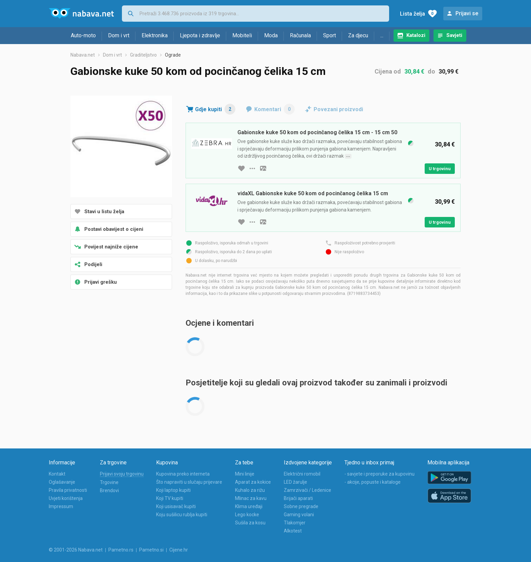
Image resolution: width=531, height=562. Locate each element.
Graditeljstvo (143, 55)
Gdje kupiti (215, 109)
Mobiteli (242, 35)
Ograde (173, 55)
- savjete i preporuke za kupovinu (379, 474)
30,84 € (414, 71)
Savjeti (454, 35)
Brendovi (109, 490)
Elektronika (155, 35)
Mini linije (244, 474)
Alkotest (293, 531)
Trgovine (109, 482)
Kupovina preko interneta (183, 474)
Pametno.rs (120, 550)
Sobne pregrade (301, 506)
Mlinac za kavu (251, 498)
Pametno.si (151, 550)
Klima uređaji (248, 506)
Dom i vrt (118, 35)
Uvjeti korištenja (66, 498)
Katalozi (415, 35)
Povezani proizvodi (338, 109)
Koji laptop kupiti (173, 490)
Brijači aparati (298, 498)
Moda (271, 35)
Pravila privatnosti (68, 490)
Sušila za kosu (250, 522)
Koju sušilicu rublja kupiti (181, 514)
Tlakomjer (294, 522)
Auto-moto (83, 35)
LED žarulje (295, 482)
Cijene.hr (178, 550)
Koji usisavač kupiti (176, 506)
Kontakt (57, 474)
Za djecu (358, 35)
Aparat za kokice (253, 482)
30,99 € (449, 71)
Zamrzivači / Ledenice (307, 490)
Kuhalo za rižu (250, 490)
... (381, 35)
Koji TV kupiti (169, 498)
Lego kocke (247, 514)
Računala (300, 35)
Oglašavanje (62, 482)
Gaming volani (299, 514)
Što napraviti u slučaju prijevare (189, 482)
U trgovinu (440, 168)
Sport (329, 35)
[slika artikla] (263, 168)
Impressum (61, 506)
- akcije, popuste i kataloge (372, 482)
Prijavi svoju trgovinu (122, 474)
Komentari (274, 109)
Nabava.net (82, 55)
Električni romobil (302, 474)
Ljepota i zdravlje (200, 35)
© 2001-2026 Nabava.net (76, 550)
